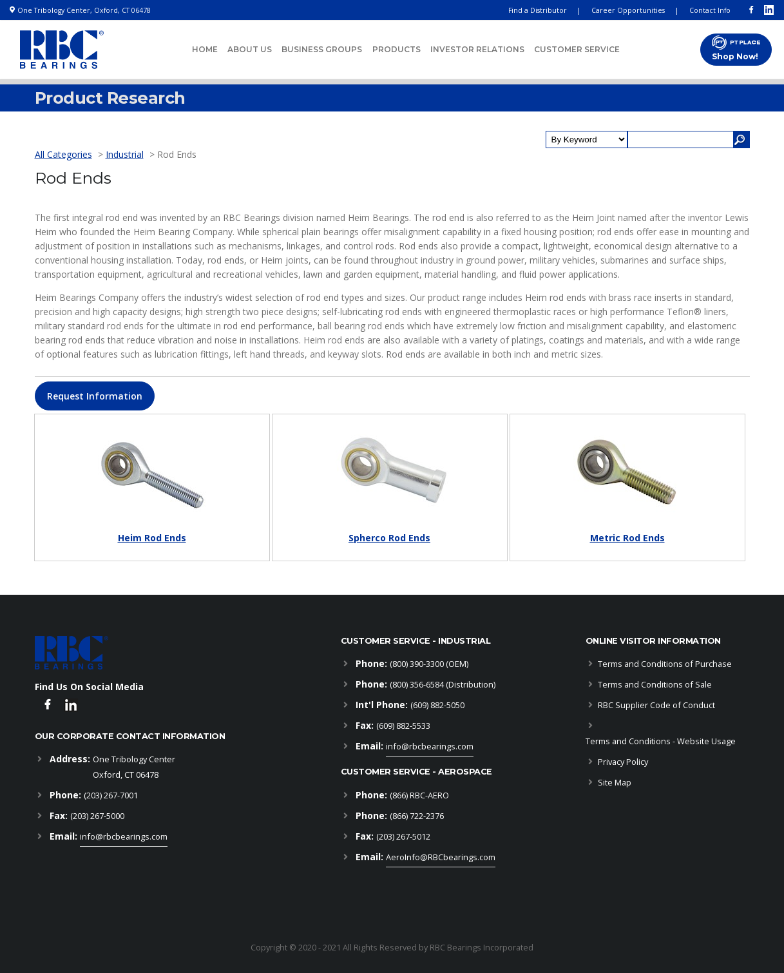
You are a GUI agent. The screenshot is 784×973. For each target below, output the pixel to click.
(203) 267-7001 (111, 795)
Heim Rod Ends (152, 538)
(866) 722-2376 (417, 816)
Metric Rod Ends (627, 538)
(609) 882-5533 (403, 725)
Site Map (614, 782)
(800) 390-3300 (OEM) (429, 664)
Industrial (125, 154)
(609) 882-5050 (437, 705)
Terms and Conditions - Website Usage (661, 741)
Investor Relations (477, 49)
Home (205, 49)
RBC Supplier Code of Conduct (656, 705)
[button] (95, 395)
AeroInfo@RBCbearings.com (440, 857)
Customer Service (577, 49)
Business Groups (322, 49)
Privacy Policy (623, 761)
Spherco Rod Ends (389, 538)
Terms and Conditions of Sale (655, 684)
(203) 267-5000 (97, 816)
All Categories (63, 154)
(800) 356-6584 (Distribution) (442, 684)
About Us (249, 49)
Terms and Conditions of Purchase (665, 664)
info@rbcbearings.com (123, 836)
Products (396, 49)
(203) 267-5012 (403, 836)
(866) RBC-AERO (419, 795)
